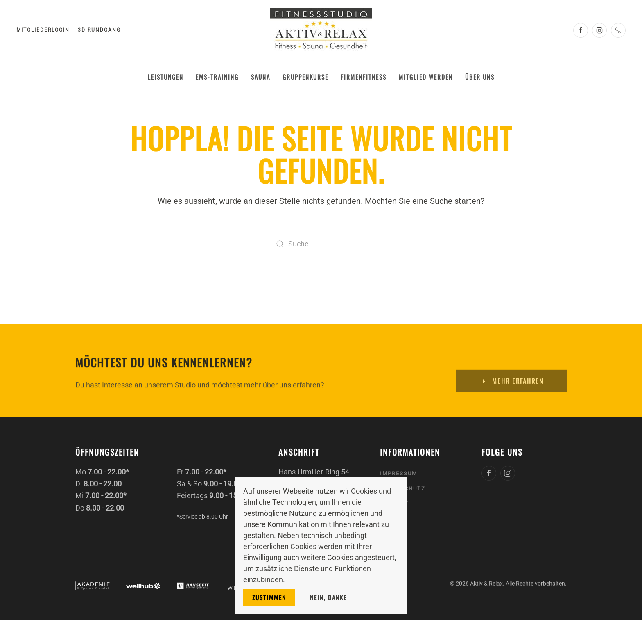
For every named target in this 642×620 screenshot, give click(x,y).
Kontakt (394, 503)
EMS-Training (217, 76)
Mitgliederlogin (43, 30)
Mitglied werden (426, 76)
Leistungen (165, 76)
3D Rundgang (99, 30)
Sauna (260, 76)
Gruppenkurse (305, 76)
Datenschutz (402, 487)
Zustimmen (269, 597)
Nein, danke (328, 597)
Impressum (398, 472)
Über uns (480, 76)
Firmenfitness (364, 76)
